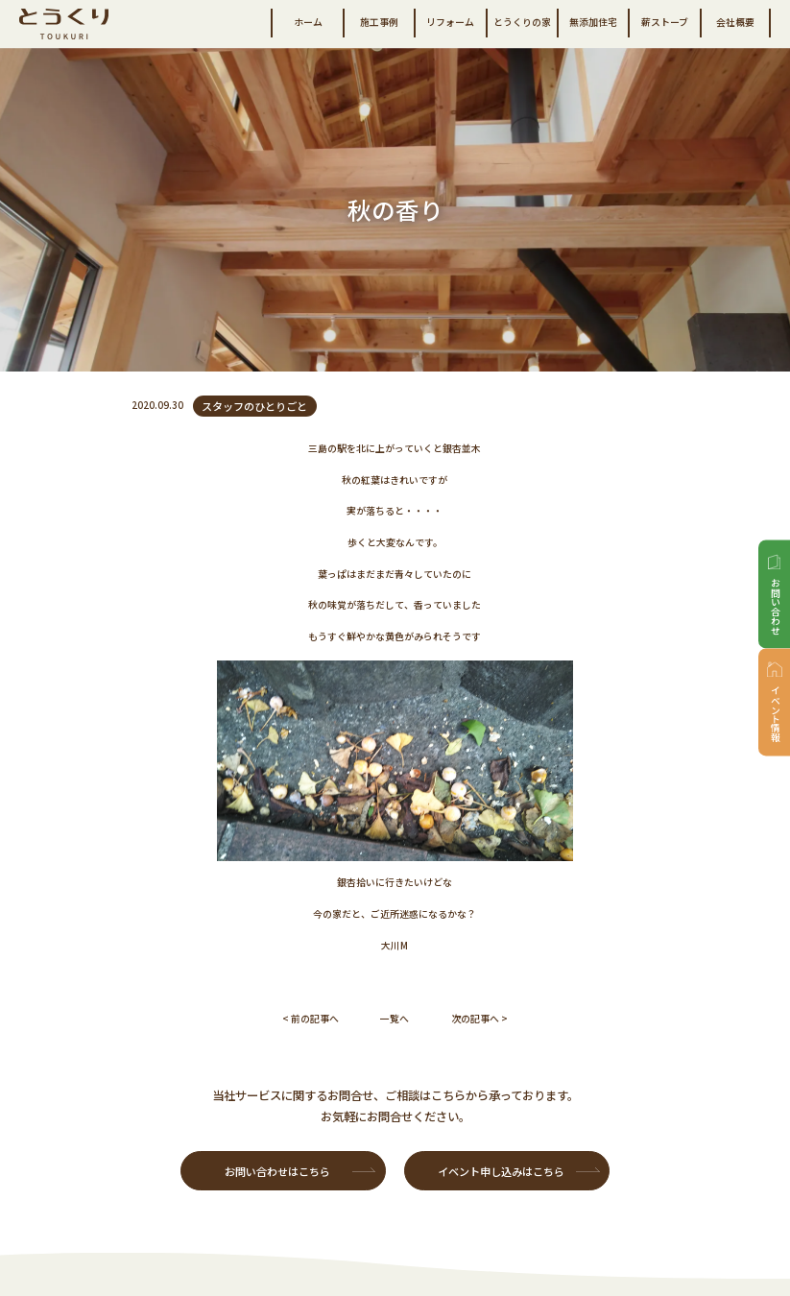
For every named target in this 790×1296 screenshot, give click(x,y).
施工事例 (379, 22)
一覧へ (394, 1018)
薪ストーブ (664, 22)
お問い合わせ (775, 607)
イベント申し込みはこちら (501, 1171)
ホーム (308, 22)
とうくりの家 (522, 22)
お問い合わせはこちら (277, 1171)
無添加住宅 (593, 22)
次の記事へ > (479, 1018)
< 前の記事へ (310, 1018)
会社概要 (735, 22)
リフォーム (450, 22)
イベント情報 (775, 715)
